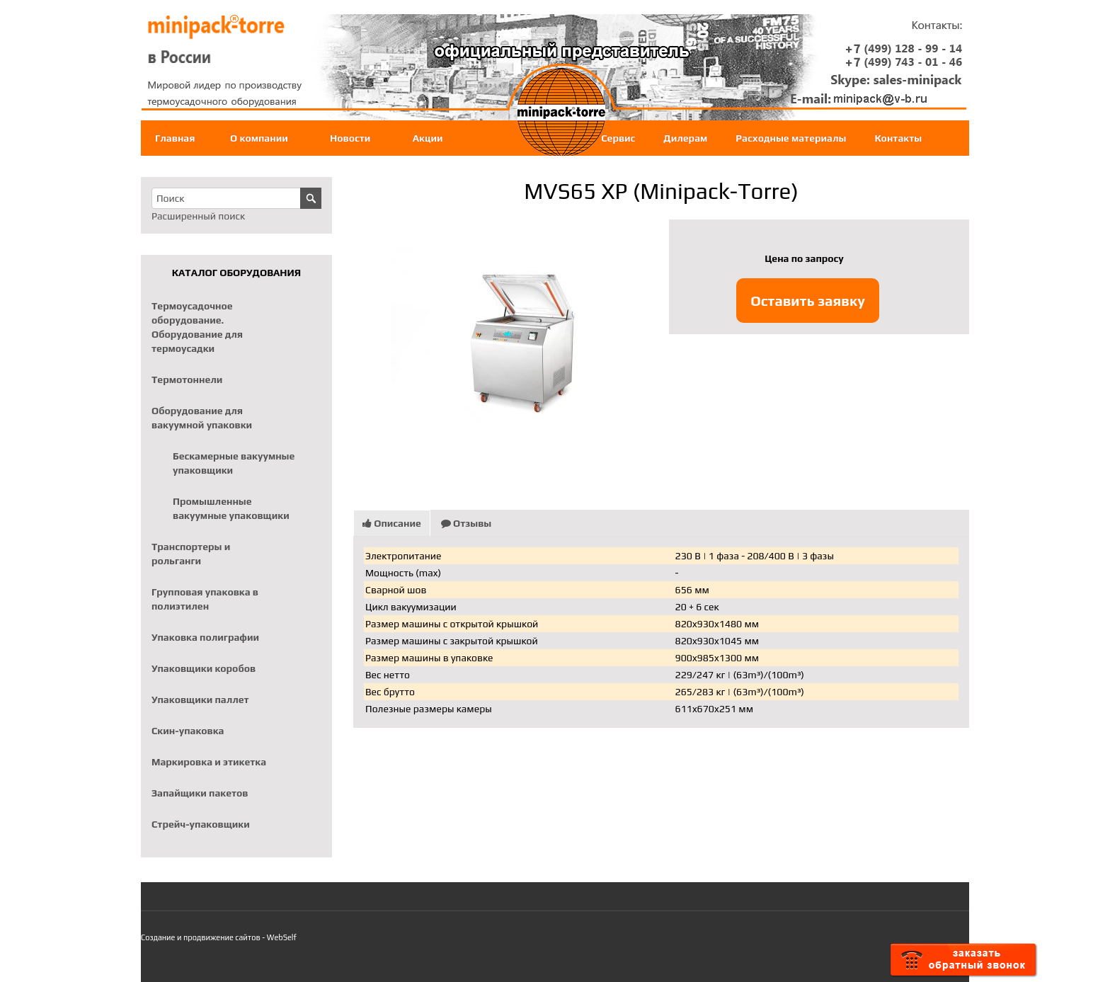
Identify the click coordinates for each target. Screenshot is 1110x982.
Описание (391, 523)
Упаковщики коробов (203, 668)
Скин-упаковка (187, 730)
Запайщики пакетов (199, 793)
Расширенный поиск (198, 216)
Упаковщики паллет (200, 699)
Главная (175, 138)
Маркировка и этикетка (208, 761)
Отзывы (466, 523)
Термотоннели (186, 379)
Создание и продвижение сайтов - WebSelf (219, 937)
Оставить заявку (807, 300)
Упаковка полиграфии (205, 637)
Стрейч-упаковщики (200, 824)
